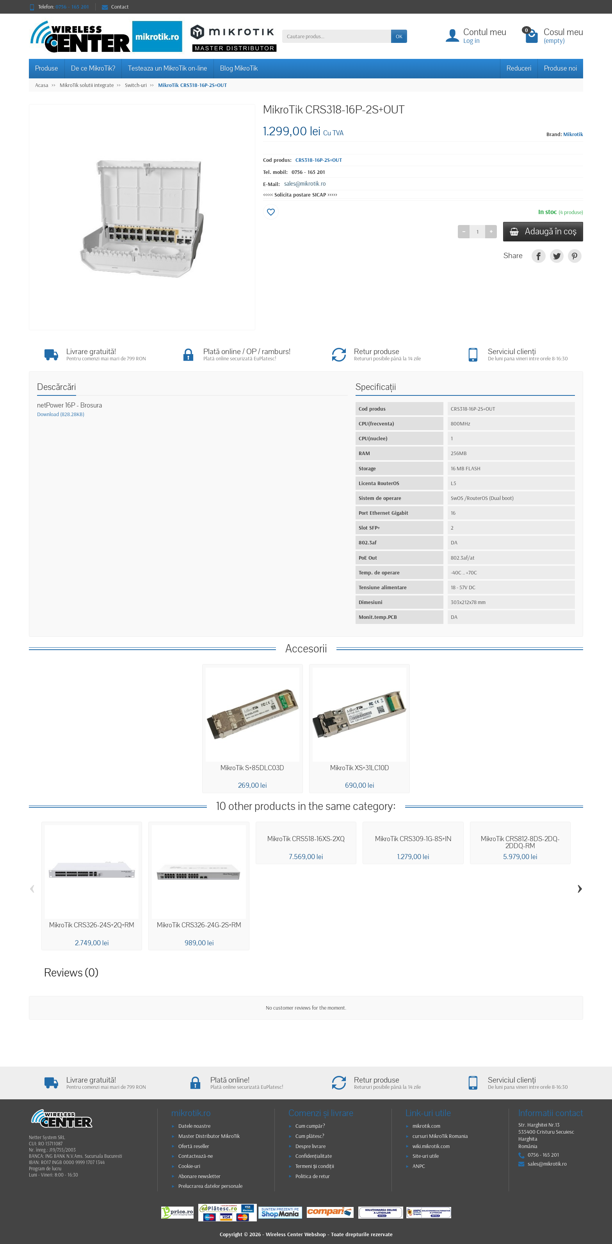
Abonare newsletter (199, 1176)
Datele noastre (194, 1125)
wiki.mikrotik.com (431, 1146)
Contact (115, 6)
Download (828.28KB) (60, 414)
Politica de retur (312, 1176)
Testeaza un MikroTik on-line (167, 68)
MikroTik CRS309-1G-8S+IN (413, 839)
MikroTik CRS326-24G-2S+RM (199, 925)
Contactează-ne (195, 1155)
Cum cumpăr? (310, 1125)
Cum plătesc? (309, 1135)
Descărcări (56, 387)
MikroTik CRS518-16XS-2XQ (306, 839)
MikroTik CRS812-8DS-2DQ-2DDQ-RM (520, 843)
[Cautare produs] (336, 36)
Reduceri (519, 68)
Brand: (554, 134)
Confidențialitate (313, 1155)
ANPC (419, 1166)
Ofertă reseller (193, 1146)
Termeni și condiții (314, 1166)
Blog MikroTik (239, 68)
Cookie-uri (189, 1166)
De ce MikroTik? (93, 68)
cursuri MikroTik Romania (440, 1135)
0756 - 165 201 (308, 171)
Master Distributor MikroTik (209, 1135)
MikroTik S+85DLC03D (252, 767)
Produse (46, 68)
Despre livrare (310, 1146)
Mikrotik (573, 134)
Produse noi (560, 68)
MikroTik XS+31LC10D (359, 767)
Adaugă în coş (543, 231)
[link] (538, 256)
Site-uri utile (426, 1155)
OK (399, 36)
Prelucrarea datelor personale (210, 1185)
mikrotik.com (426, 1125)
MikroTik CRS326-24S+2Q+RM (91, 925)
